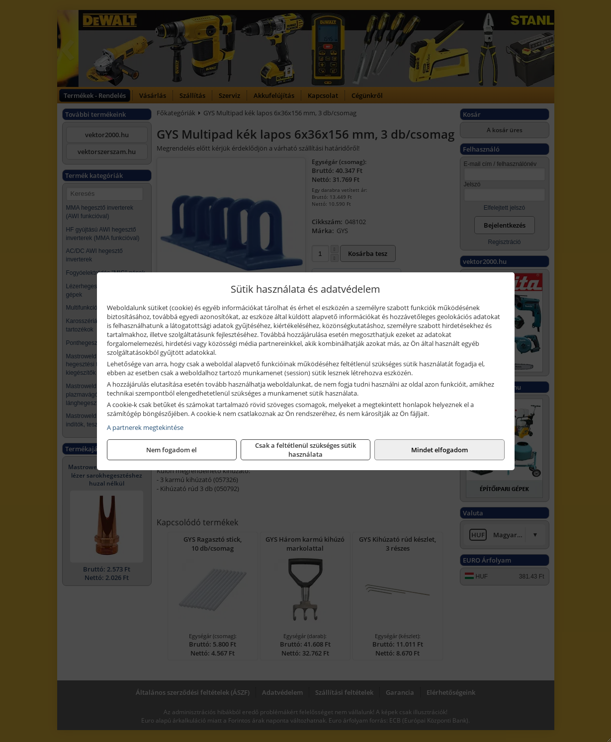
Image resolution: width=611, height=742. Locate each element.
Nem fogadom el (171, 449)
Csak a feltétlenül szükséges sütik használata (305, 450)
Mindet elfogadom (439, 449)
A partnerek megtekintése (145, 427)
